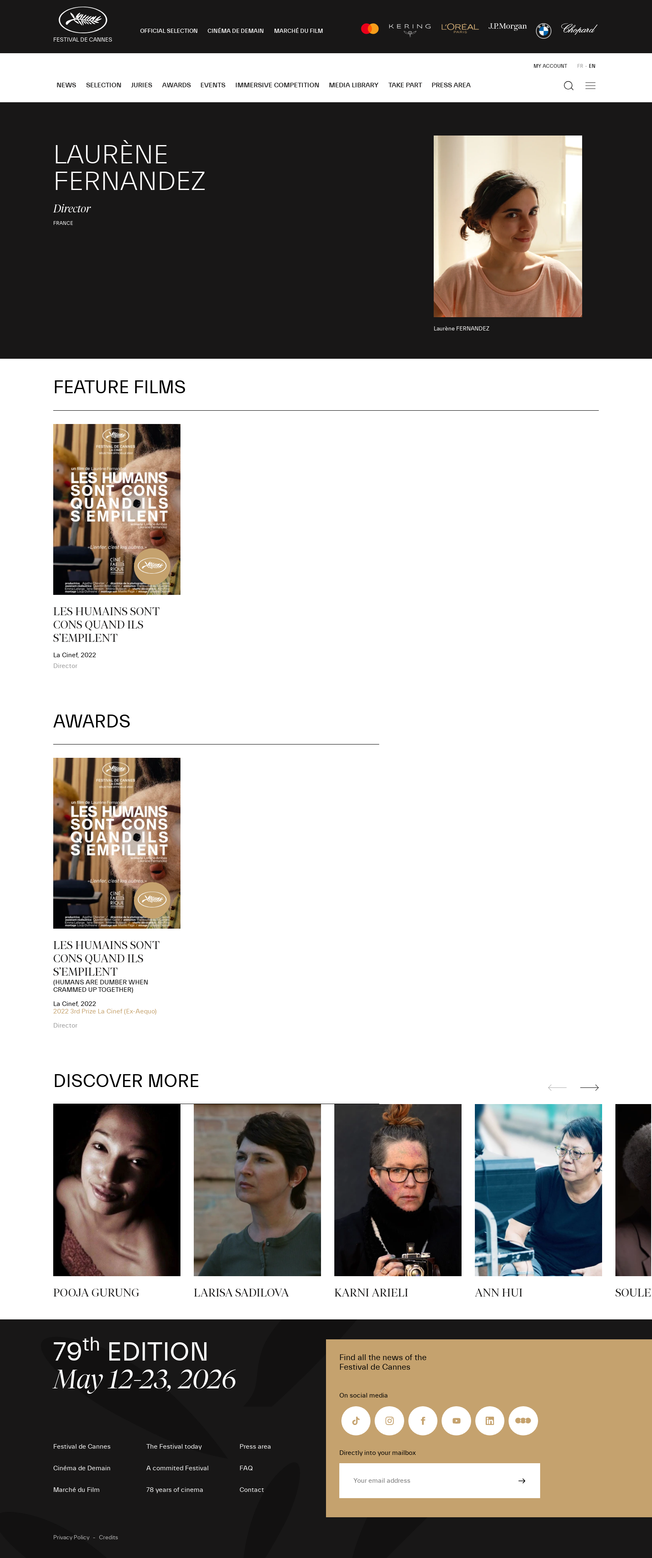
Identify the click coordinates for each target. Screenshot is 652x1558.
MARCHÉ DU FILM (298, 31)
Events (212, 85)
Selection (103, 85)
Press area (451, 85)
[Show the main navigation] (590, 86)
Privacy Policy (71, 1537)
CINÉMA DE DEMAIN (235, 31)
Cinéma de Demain (82, 1468)
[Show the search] (568, 85)
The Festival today (174, 1446)
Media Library (353, 85)
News (66, 85)
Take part (405, 85)
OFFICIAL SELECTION (169, 31)
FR (580, 66)
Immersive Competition (277, 85)
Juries (141, 85)
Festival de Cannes (82, 1446)
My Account (550, 66)
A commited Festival (177, 1468)
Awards (176, 85)
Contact (252, 1490)
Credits (108, 1537)
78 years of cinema (174, 1490)
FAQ (246, 1468)
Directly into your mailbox (377, 1453)
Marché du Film (76, 1490)
